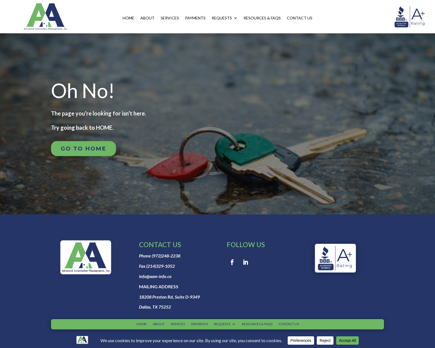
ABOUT (147, 18)
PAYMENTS (195, 18)
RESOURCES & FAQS (262, 18)
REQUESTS (222, 18)
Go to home (83, 148)
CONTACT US (299, 18)
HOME (128, 18)
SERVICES (170, 18)
